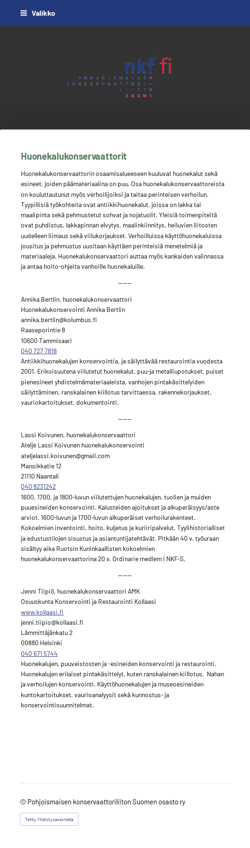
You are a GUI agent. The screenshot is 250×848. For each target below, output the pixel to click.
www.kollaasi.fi (42, 612)
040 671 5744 (39, 653)
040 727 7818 (39, 351)
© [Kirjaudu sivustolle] (23, 801)
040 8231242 (38, 486)
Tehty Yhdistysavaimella (49, 819)
